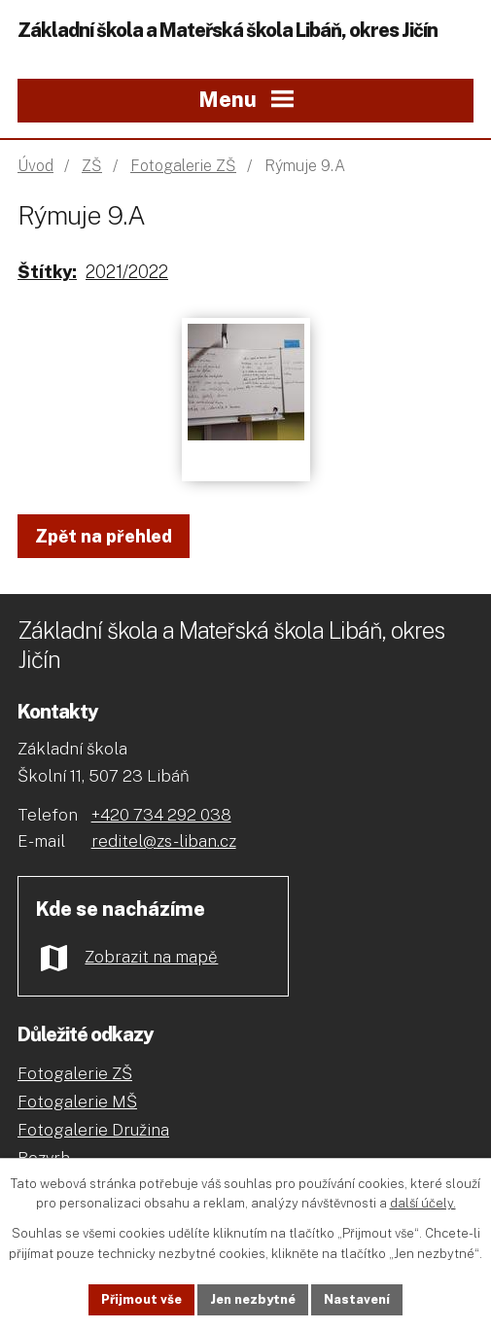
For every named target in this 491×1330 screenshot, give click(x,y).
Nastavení (357, 1299)
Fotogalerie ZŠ (183, 166)
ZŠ (92, 166)
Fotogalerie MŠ (77, 1101)
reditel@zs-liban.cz (163, 841)
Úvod (35, 166)
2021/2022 (127, 272)
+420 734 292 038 (161, 814)
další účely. (423, 1204)
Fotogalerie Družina (93, 1129)
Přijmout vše (141, 1299)
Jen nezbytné (253, 1299)
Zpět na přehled (103, 536)
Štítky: (47, 272)
